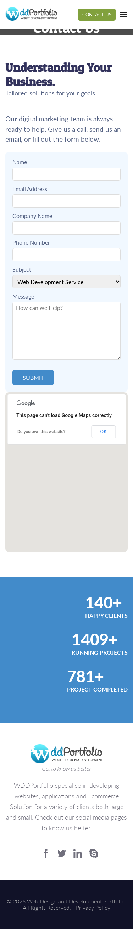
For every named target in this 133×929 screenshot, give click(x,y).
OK (103, 432)
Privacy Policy (93, 907)
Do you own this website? (41, 431)
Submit (33, 377)
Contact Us (96, 14)
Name (19, 162)
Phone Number (31, 242)
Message (23, 296)
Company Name (32, 216)
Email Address (29, 189)
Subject (21, 269)
